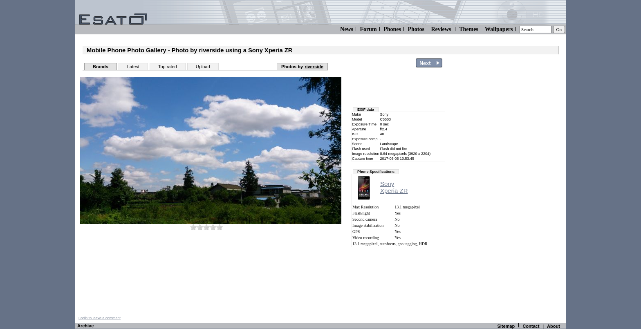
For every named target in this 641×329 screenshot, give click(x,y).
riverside (314, 66)
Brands (100, 66)
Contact (530, 326)
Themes (468, 29)
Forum (368, 29)
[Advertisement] (517, 193)
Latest (133, 66)
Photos (416, 29)
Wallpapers (499, 29)
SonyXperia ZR (394, 187)
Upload (203, 66)
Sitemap (506, 326)
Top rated (167, 66)
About (553, 326)
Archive (85, 325)
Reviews (441, 29)
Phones (392, 29)
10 (219, 227)
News (346, 29)
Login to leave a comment (99, 318)
